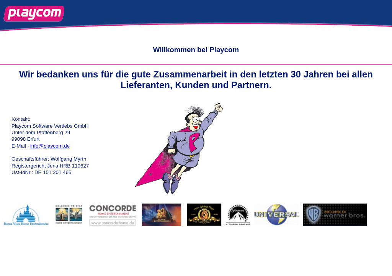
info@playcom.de (50, 146)
